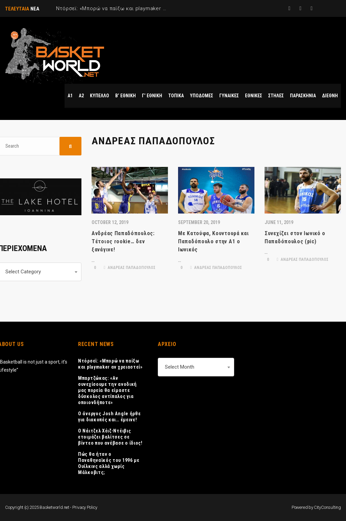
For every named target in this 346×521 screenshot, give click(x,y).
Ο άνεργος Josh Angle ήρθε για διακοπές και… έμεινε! (109, 416)
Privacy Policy (84, 507)
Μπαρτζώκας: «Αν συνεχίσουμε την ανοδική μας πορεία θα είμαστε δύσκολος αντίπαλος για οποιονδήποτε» (107, 390)
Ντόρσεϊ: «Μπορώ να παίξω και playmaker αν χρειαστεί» (110, 364)
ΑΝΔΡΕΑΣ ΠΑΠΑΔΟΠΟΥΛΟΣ (129, 267)
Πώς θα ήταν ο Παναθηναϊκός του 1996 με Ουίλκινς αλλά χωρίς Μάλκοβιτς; (109, 463)
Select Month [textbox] (179, 367)
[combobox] (196, 367)
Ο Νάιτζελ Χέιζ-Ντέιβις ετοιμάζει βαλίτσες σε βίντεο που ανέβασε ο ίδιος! (110, 437)
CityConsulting (327, 507)
